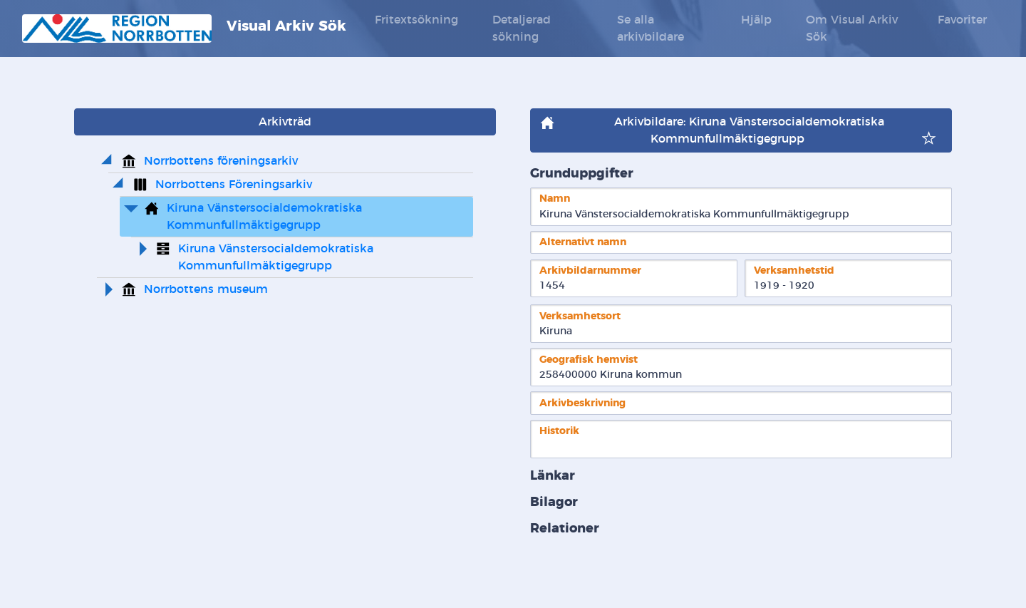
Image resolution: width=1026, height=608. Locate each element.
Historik (559, 431)
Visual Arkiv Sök (184, 28)
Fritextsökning (416, 20)
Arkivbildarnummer (590, 270)
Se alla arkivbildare (650, 28)
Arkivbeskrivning (582, 403)
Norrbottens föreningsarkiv (221, 161)
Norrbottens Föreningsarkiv (233, 184)
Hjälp (756, 20)
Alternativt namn (582, 242)
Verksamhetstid (794, 270)
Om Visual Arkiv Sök (852, 28)
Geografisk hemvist (588, 359)
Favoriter (962, 20)
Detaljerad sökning (521, 28)
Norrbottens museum (206, 289)
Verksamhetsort (580, 316)
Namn (554, 198)
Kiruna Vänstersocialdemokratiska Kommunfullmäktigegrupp (266, 216)
